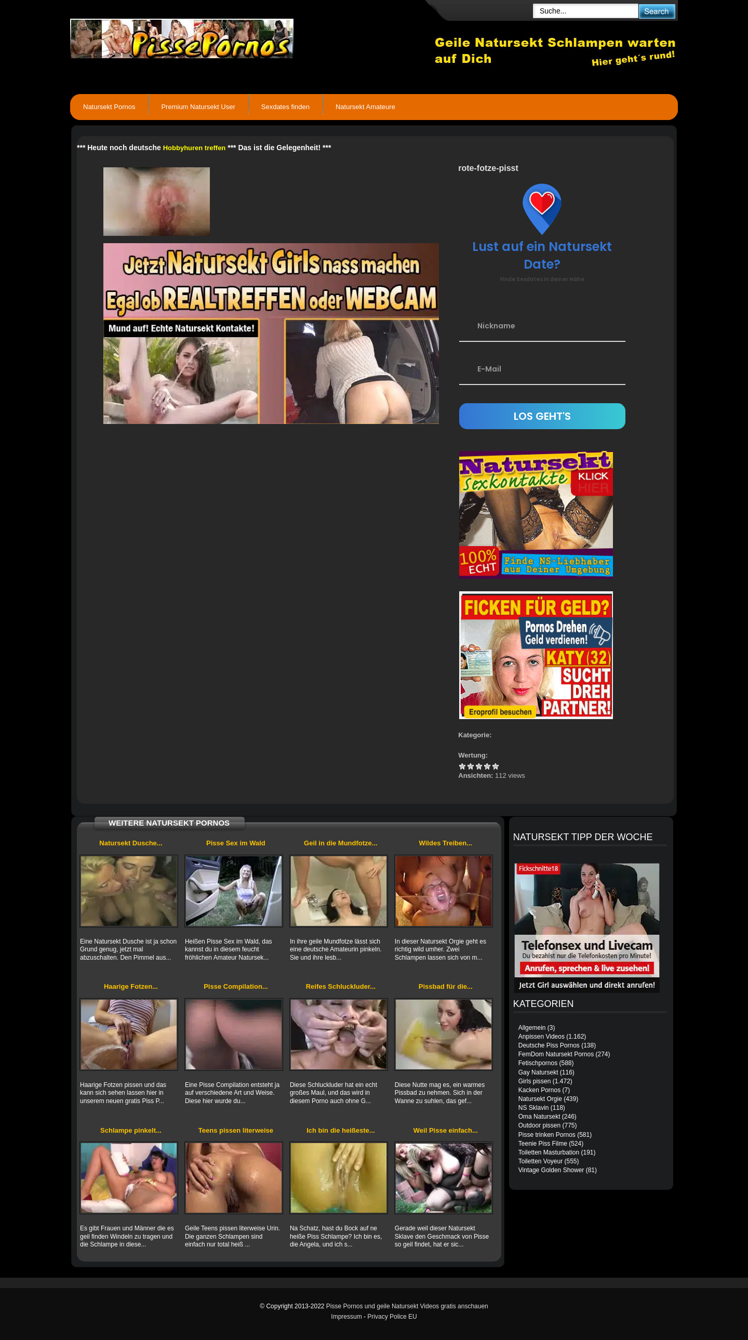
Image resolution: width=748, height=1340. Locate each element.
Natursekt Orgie (540, 1099)
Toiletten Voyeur (540, 1161)
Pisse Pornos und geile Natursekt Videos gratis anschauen (407, 1306)
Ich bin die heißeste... (340, 1130)
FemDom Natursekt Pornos (556, 1054)
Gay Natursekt (538, 1072)
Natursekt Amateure (365, 107)
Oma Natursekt (539, 1116)
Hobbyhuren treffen (194, 148)
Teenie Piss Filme (542, 1143)
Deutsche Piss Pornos (549, 1045)
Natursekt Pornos (109, 107)
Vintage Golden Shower (551, 1170)
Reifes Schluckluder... (341, 986)
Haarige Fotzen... (131, 986)
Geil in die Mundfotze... (341, 843)
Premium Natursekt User (198, 107)
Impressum (346, 1316)
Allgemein (532, 1027)
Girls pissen (534, 1081)
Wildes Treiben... (445, 843)
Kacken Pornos (539, 1090)
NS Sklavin (533, 1107)
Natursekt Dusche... (130, 843)
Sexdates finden (285, 107)
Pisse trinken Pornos (547, 1134)
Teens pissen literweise (235, 1130)
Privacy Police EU (392, 1316)
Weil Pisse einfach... (445, 1130)
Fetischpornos (537, 1063)
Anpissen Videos (541, 1036)
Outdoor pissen (539, 1125)
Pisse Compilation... (236, 986)
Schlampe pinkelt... (131, 1130)
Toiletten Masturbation (548, 1152)
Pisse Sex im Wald (235, 843)
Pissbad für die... (446, 986)
